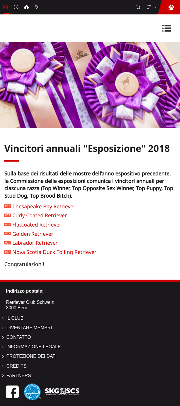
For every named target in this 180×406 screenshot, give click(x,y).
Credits (16, 366)
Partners (18, 375)
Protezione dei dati (31, 356)
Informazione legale (33, 346)
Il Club (15, 318)
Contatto (18, 337)
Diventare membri (29, 327)
